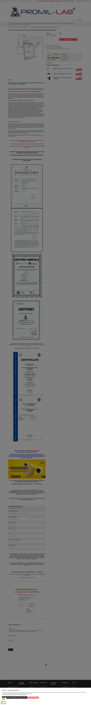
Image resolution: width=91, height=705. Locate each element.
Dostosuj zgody (22, 697)
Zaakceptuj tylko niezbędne (9, 697)
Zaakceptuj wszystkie (33, 697)
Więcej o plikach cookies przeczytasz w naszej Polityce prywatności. (14, 694)
